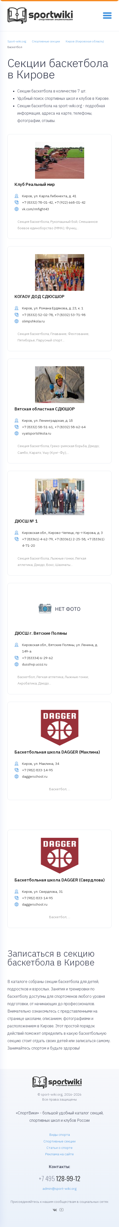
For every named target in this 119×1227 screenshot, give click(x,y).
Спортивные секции (59, 1141)
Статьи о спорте (59, 1147)
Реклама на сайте (59, 1154)
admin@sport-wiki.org (59, 1188)
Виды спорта (59, 1134)
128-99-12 (59, 1178)
